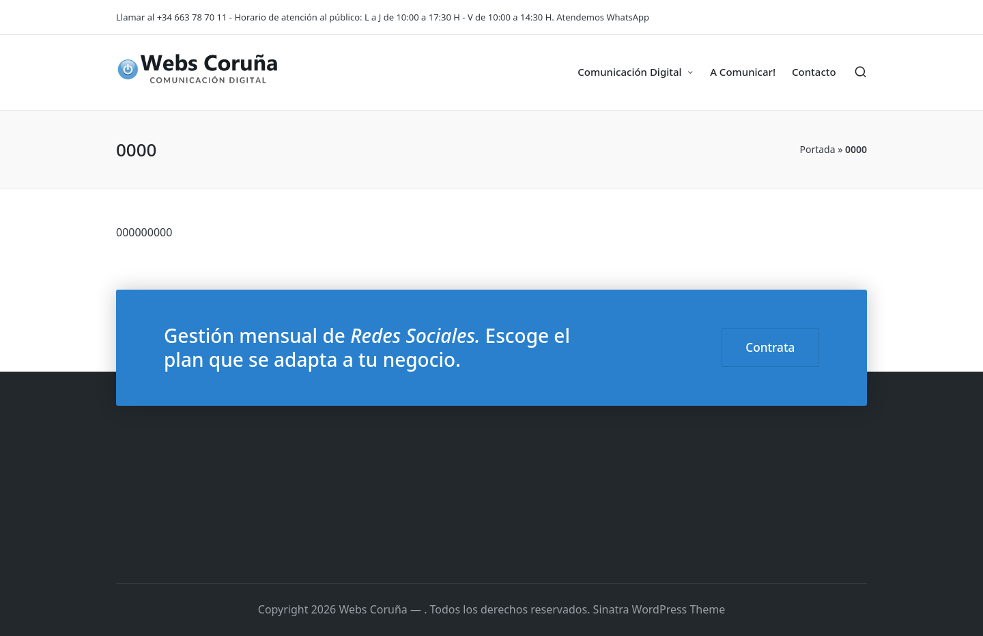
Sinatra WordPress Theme (659, 609)
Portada (817, 149)
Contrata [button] (770, 347)
